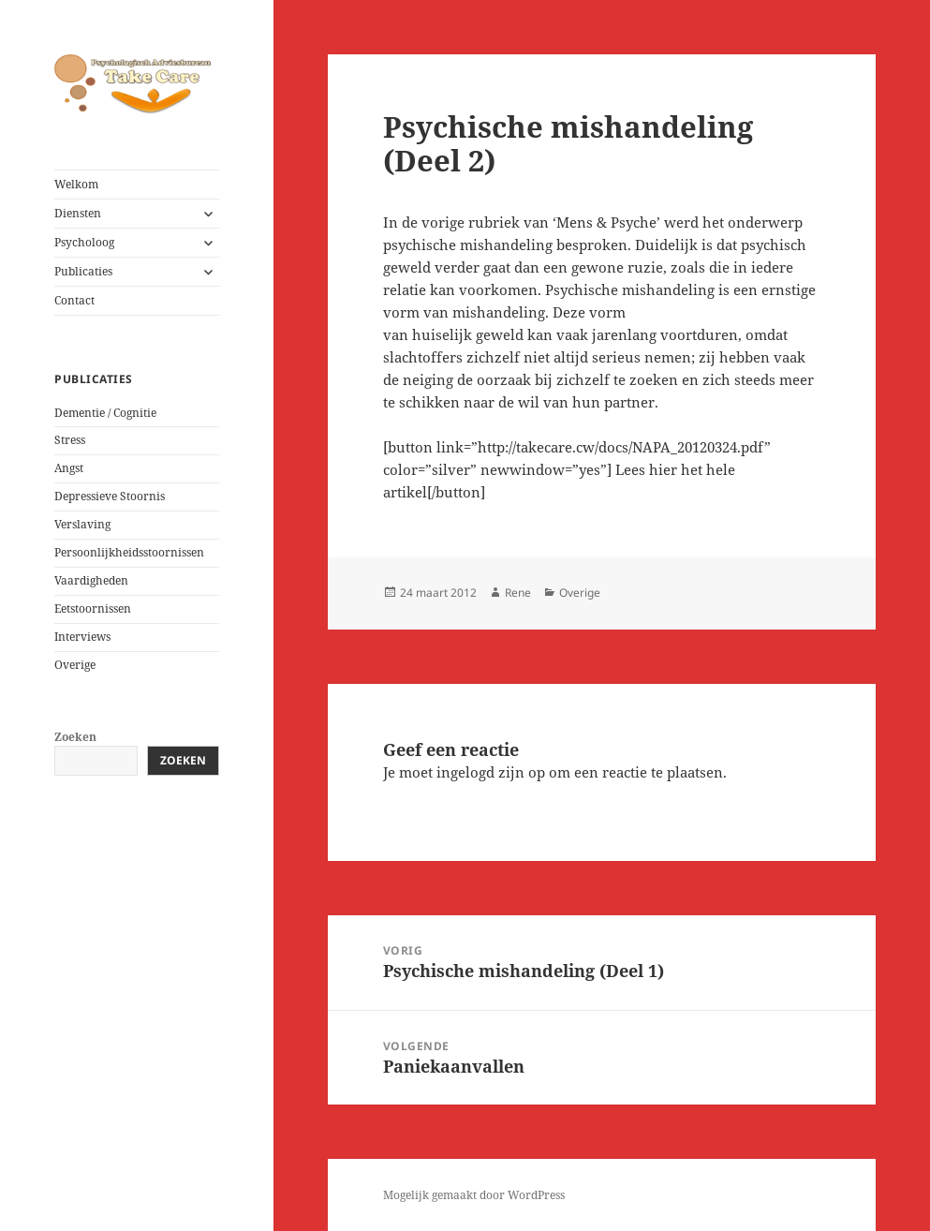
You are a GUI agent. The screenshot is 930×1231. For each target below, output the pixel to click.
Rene (518, 593)
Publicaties (83, 271)
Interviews (82, 637)
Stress (69, 440)
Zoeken (75, 737)
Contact (74, 300)
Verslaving (82, 524)
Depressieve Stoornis (109, 496)
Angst (68, 468)
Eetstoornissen (92, 608)
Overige (75, 665)
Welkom (76, 184)
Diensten (77, 213)
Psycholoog (84, 242)
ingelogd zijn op (490, 772)
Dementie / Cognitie (105, 413)
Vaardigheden (91, 580)
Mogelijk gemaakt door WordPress (474, 1195)
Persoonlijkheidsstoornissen (129, 552)
